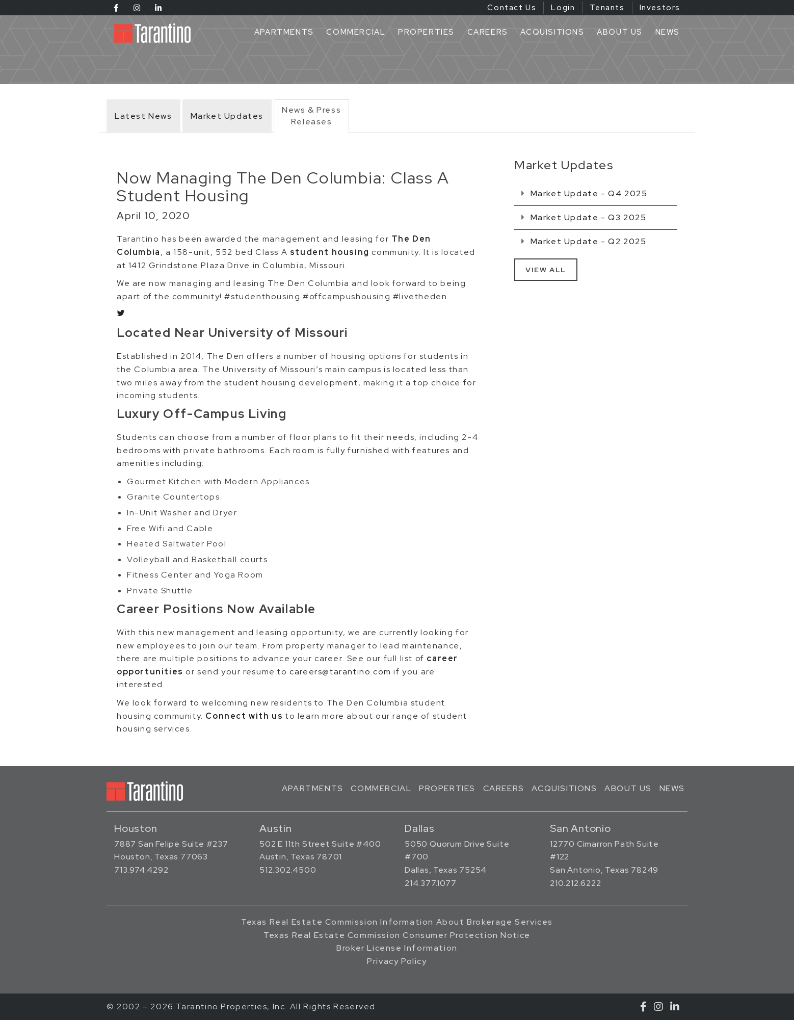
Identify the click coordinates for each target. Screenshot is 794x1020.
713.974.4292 (141, 870)
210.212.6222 (575, 883)
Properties (426, 32)
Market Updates (227, 116)
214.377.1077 (431, 883)
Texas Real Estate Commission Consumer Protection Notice (397, 935)
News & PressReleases (311, 115)
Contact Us (511, 8)
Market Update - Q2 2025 (583, 241)
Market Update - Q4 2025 (584, 193)
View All (545, 269)
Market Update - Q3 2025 (583, 217)
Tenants (607, 8)
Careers (487, 32)
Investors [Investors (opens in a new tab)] (660, 8)
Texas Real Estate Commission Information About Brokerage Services (397, 922)
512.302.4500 (287, 870)
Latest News (143, 116)
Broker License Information (397, 948)
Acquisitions (552, 32)
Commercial (355, 32)
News (667, 32)
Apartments (284, 32)
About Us (620, 32)
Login (563, 8)
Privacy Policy (397, 961)
